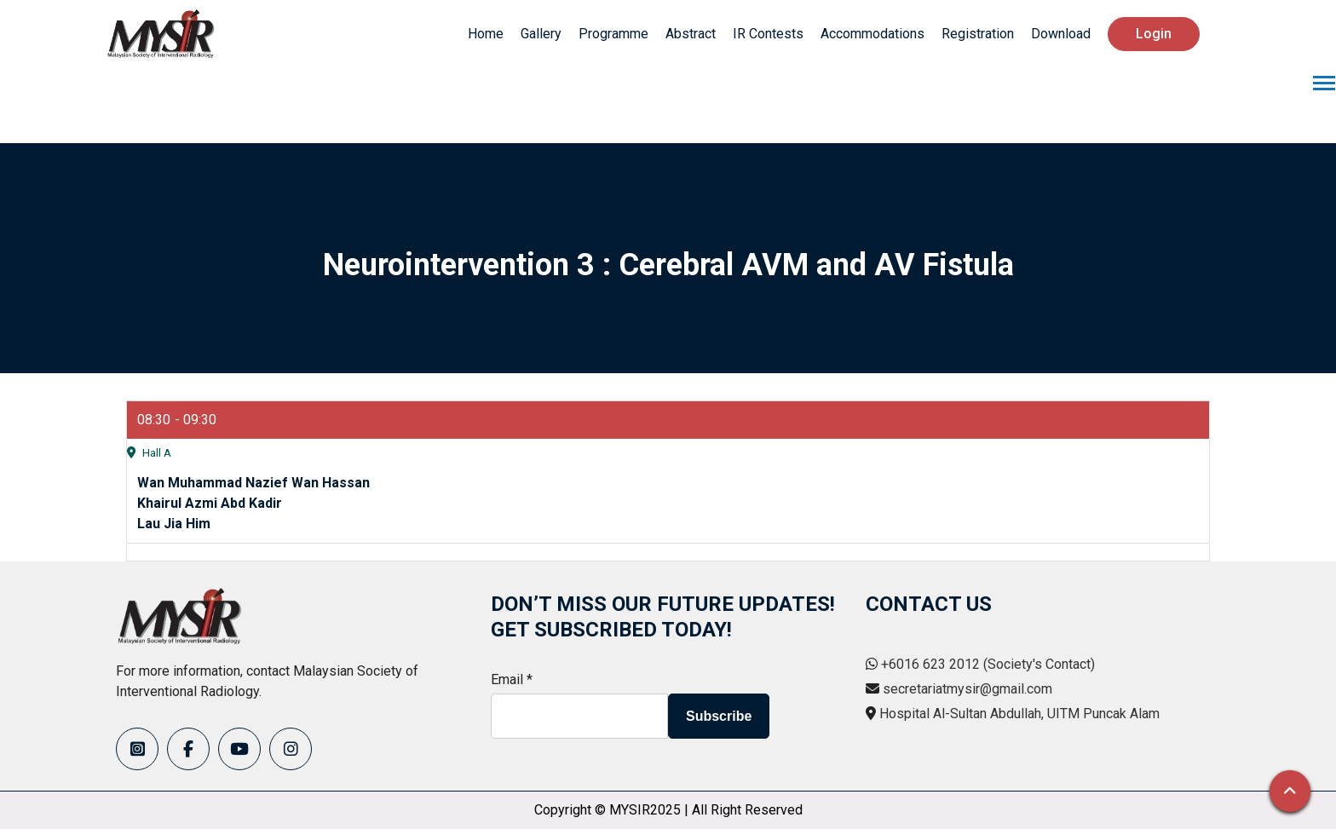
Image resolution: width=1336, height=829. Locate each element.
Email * (512, 679)
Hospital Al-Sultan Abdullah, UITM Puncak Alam (1019, 713)
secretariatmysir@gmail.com (967, 689)
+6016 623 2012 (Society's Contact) (988, 664)
